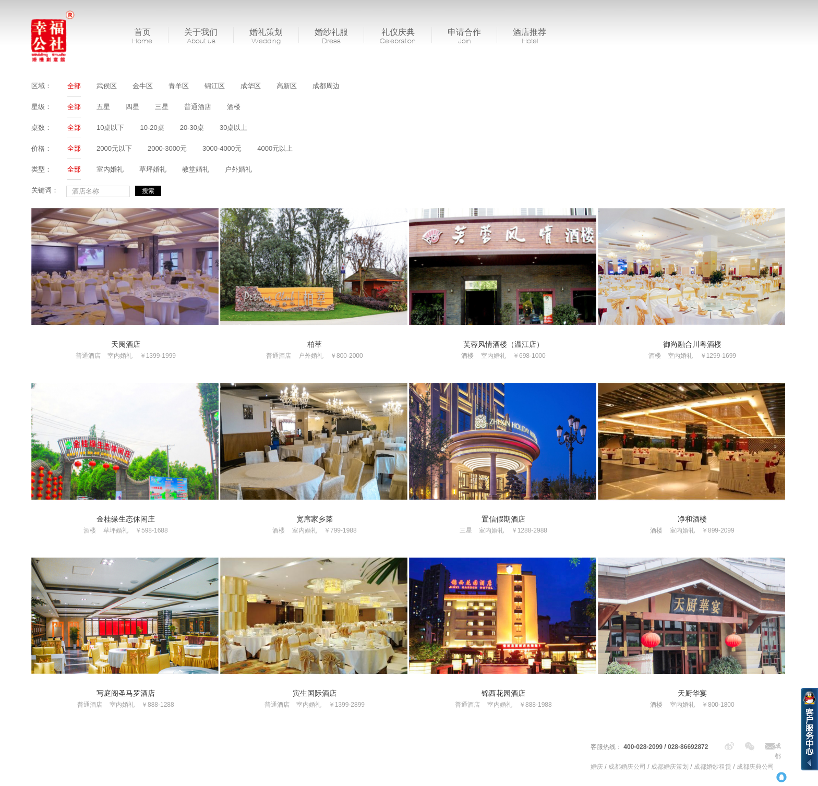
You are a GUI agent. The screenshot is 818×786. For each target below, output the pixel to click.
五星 (103, 107)
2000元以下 (114, 148)
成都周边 (326, 86)
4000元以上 (275, 148)
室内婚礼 (110, 169)
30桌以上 (233, 127)
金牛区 (143, 86)
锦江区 (214, 86)
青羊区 (179, 86)
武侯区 (107, 86)
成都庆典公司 (755, 766)
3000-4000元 (222, 148)
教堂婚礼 (195, 169)
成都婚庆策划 (670, 766)
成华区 (250, 86)
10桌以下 (110, 127)
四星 (132, 107)
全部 (74, 86)
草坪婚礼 (152, 169)
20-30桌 (192, 127)
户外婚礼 (238, 169)
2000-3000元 (167, 148)
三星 (162, 107)
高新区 (286, 86)
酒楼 (233, 107)
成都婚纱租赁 (712, 766)
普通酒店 (197, 107)
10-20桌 (152, 127)
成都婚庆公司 (627, 766)
